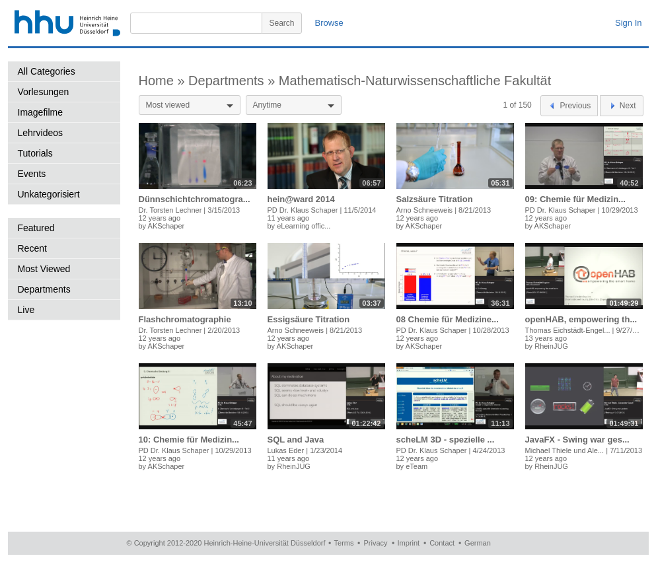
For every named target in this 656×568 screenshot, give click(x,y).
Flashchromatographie (185, 319)
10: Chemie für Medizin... (189, 439)
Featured (36, 228)
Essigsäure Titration (309, 319)
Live (26, 309)
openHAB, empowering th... (581, 319)
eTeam (416, 466)
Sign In (628, 23)
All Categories (46, 71)
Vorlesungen (43, 92)
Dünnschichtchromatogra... (194, 199)
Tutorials (35, 153)
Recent (32, 248)
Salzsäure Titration (434, 199)
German (477, 543)
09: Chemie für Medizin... (575, 199)
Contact (442, 543)
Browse (329, 23)
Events (32, 173)
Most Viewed (44, 269)
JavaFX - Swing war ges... (577, 439)
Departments (44, 289)
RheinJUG (551, 346)
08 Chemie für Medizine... (447, 319)
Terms (344, 543)
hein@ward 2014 (301, 199)
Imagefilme (40, 112)
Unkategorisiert (49, 194)
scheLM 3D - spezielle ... (445, 439)
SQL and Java (296, 439)
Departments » (233, 80)
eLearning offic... (303, 226)
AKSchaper (166, 226)
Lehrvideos (40, 132)
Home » (164, 80)
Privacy (375, 543)
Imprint (409, 543)
